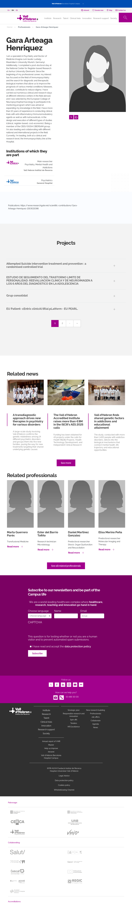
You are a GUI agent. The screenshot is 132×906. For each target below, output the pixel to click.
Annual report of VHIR (51, 741)
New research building (95, 710)
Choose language (38, 611)
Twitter (71, 116)
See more (66, 463)
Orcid (76, 116)
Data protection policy (64, 780)
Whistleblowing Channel (64, 790)
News (95, 727)
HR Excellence (74, 727)
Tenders (73, 723)
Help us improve (51, 748)
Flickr (81, 684)
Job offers (95, 717)
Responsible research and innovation (73, 715)
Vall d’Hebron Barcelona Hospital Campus (51, 756)
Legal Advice (64, 776)
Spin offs (73, 720)
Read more (13, 546)
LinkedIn (63, 684)
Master (51, 745)
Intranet (51, 752)
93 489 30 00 (72, 697)
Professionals (95, 714)
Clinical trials (75, 18)
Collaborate (95, 721)
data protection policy (78, 646)
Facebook (57, 684)
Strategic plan (74, 710)
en (13, 10)
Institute (46, 710)
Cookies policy (64, 785)
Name (57, 611)
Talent (65, 18)
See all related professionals (66, 565)
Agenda (95, 724)
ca (8, 10)
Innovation (87, 18)
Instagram (69, 684)
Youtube (75, 684)
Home (9, 27)
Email (83, 611)
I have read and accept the (61, 646)
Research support (101, 18)
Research (57, 18)
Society (113, 18)
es (17, 10)
